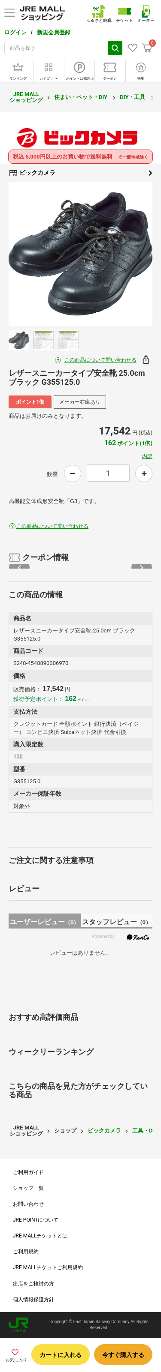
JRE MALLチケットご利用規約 (48, 1267)
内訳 (147, 456)
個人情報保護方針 (33, 1300)
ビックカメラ (80, 173)
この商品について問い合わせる (100, 360)
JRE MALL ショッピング (26, 97)
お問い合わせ (28, 1204)
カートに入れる (60, 1354)
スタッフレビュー (116, 922)
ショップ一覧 (28, 1188)
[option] (80, 254)
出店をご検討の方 (33, 1284)
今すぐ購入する (123, 1354)
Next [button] (133, 254)
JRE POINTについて (35, 1220)
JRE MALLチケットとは (40, 1236)
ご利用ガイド (28, 1172)
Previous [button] (27, 254)
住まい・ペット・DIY (81, 97)
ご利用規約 (26, 1252)
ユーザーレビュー (44, 922)
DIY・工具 (133, 97)
